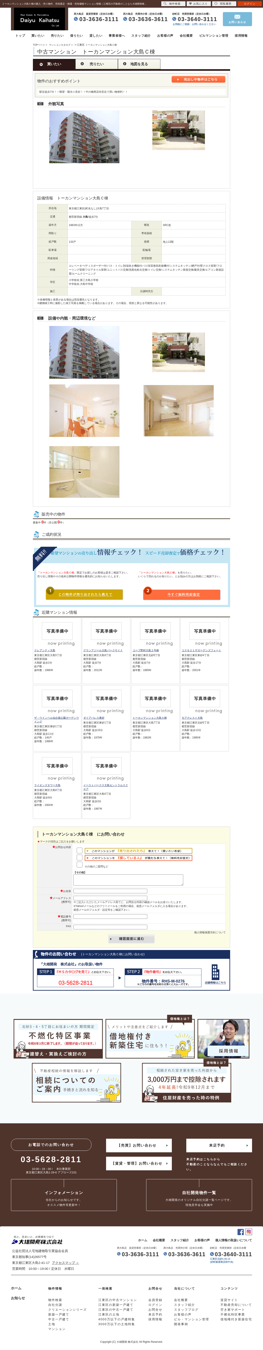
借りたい (76, 35)
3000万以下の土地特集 (116, 1326)
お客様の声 (165, 35)
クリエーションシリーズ (67, 1311)
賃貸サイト (229, 1302)
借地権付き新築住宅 (236, 1321)
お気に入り (198, 3)
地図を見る (139, 64)
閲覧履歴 (222, 3)
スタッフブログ (186, 1311)
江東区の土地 (108, 1316)
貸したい (95, 35)
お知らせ (18, 1300)
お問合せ (155, 1311)
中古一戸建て (58, 1321)
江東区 (81, 44)
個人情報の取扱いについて (233, 1242)
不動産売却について (236, 1306)
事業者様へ (117, 35)
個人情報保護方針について (210, 934)
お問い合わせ (237, 22)
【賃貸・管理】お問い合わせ (136, 1165)
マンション (57, 1331)
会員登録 (155, 1302)
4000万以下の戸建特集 (116, 1321)
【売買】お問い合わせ (136, 1147)
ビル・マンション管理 (191, 1321)
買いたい (37, 35)
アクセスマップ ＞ (65, 1265)
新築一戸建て (58, 1316)
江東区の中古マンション (117, 1302)
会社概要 (186, 35)
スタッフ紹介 (141, 35)
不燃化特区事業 (232, 1316)
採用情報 (241, 35)
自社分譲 (55, 1306)
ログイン (249, 3)
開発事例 (181, 1326)
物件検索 (172, 3)
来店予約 (217, 1147)
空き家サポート (232, 1311)
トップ (20, 35)
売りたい (57, 35)
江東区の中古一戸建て (115, 1311)
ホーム (142, 1242)
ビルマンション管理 (213, 35)
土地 (51, 1326)
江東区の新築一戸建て (115, 1306)
